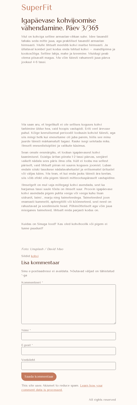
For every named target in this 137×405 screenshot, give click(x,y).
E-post (27, 345)
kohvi (35, 256)
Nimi (26, 330)
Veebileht (28, 359)
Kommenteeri (32, 282)
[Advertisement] (68, 93)
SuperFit (36, 7)
